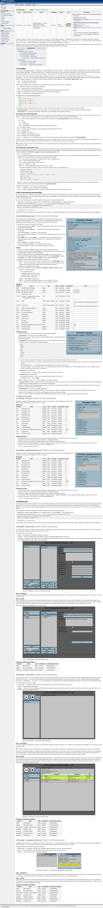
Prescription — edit (26, 679)
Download (4, 7)
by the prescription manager (63, 751)
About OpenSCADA (6, 13)
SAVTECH (81, 24)
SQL (41, 23)
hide (33, 48)
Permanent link (5, 38)
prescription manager (44, 531)
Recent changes (5, 21)
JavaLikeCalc (49, 42)
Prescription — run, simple (80, 40)
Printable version (5, 36)
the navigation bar (96, 761)
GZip (45, 23)
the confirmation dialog (40, 605)
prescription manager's (43, 108)
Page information (5, 39)
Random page (5, 23)
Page (16, 4)
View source (28, 4)
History (34, 4)
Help (3, 44)
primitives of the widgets (21, 42)
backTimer (37, 450)
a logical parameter (26, 337)
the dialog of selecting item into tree (58, 850)
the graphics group (75, 752)
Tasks (3, 17)
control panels (82, 507)
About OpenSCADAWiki (67, 905)
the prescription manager (95, 595)
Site (2, 5)
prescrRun (30, 674)
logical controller (48, 110)
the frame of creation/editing (56, 76)
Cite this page (5, 41)
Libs (19, 7)
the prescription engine (72, 438)
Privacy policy (60, 905)
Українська (44, 9)
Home (3, 12)
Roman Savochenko (53, 216)
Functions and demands (7, 15)
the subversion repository (41, 203)
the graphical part (81, 32)
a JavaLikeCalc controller (34, 335)
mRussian (38, 9)
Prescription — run (66, 40)
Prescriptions (19, 25)
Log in (9, 2)
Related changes (5, 33)
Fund (3, 20)
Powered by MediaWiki (5, 906)
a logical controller (30, 333)
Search (2, 25)
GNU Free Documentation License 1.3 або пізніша (40, 905)
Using (3, 18)
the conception (68, 381)
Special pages (5, 35)
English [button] (4, 2)
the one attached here (30, 210)
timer (30, 398)
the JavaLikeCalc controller (45, 340)
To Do (75, 30)
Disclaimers (74, 905)
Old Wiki (3, 8)
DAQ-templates (29, 194)
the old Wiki (85, 26)
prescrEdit (30, 526)
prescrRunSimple (36, 840)
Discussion (21, 4)
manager (32, 216)
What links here (5, 32)
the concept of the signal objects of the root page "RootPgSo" (37, 505)
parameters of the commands (34, 380)
